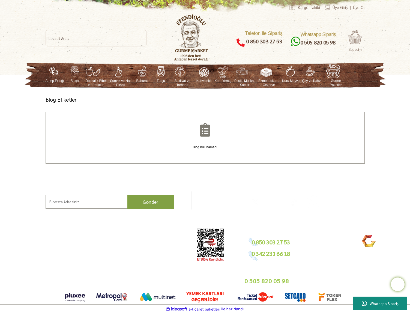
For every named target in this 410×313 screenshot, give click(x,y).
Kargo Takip (33, 278)
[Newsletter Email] (110, 202)
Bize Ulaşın (32, 272)
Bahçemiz (32, 259)
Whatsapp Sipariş (380, 303)
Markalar (31, 246)
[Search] (96, 38)
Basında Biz (163, 259)
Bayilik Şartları (165, 240)
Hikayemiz (32, 253)
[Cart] (355, 41)
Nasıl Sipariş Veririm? (83, 264)
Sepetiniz (117, 277)
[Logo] (191, 37)
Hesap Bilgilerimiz (124, 240)
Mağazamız (33, 266)
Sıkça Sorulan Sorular (83, 258)
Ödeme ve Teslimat (125, 246)
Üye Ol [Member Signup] (359, 7)
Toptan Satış (163, 253)
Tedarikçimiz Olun (167, 246)
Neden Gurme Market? (84, 282)
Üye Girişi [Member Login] (340, 7)
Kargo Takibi (309, 7)
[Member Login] (327, 7)
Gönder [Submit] (150, 202)
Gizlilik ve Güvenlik (125, 259)
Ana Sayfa (31, 240)
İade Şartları (120, 253)
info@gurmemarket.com (172, 273)
